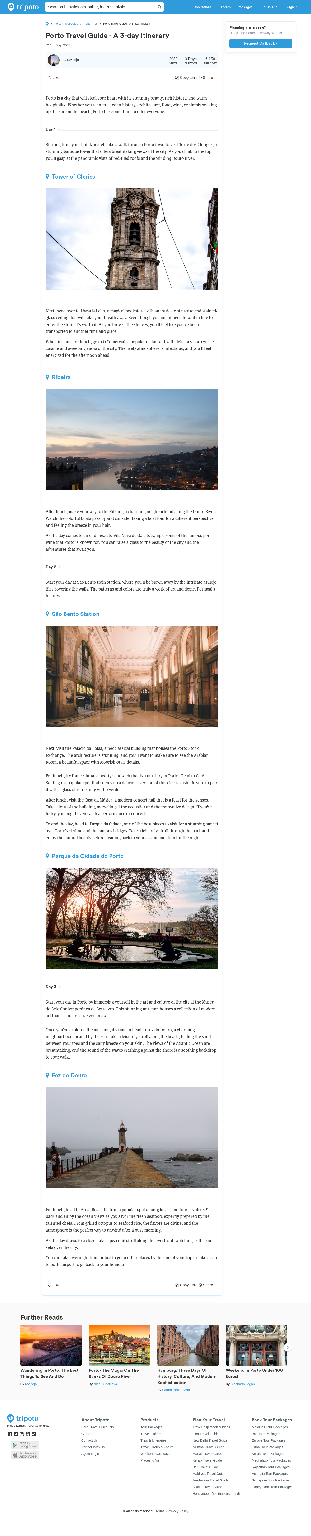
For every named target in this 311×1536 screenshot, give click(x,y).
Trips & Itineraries (153, 1440)
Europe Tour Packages (268, 1440)
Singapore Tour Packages (271, 1480)
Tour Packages (151, 1427)
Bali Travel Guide (205, 1467)
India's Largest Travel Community (28, 1425)
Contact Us (89, 1440)
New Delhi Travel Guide (210, 1440)
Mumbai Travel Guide (208, 1447)
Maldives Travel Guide (209, 1474)
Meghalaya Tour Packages (271, 1460)
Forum (226, 7)
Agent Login (90, 1454)
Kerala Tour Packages (268, 1454)
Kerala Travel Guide (207, 1460)
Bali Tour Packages (266, 1434)
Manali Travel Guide (207, 1454)
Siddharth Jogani (243, 1384)
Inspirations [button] (203, 7)
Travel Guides (150, 1434)
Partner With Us (93, 1447)
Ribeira (58, 377)
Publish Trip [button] (270, 7)
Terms (159, 1511)
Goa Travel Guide (206, 1434)
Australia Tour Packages (270, 1474)
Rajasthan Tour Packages (270, 1467)
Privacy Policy (177, 1511)
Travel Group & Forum (156, 1447)
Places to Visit (150, 1460)
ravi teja (31, 1384)
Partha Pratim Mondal (178, 1390)
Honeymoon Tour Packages (272, 1487)
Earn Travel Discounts (97, 1427)
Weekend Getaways (155, 1454)
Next (287, 1348)
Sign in (292, 7)
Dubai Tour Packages (267, 1447)
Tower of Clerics (70, 177)
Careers (87, 1434)
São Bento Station (72, 614)
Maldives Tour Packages (270, 1427)
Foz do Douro (66, 1075)
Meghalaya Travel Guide (211, 1480)
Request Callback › (260, 43)
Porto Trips (90, 23)
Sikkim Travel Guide (207, 1487)
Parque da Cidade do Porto (85, 856)
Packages (245, 7)
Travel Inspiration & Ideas (211, 1427)
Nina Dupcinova (105, 1384)
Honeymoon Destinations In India (217, 1493)
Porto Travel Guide (66, 23)
